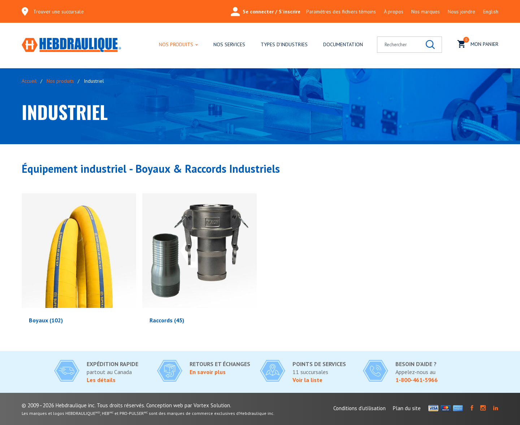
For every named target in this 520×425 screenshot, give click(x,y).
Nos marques (425, 11)
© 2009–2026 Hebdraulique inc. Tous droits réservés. (83, 405)
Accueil (29, 81)
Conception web (164, 405)
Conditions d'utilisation (359, 408)
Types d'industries (284, 44)
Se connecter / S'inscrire (265, 11)
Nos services (229, 44)
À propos (393, 11)
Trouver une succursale (58, 11)
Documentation (343, 44)
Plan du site (407, 408)
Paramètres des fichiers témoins (341, 11)
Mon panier (478, 43)
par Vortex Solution (207, 405)
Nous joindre (461, 11)
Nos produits (176, 44)
